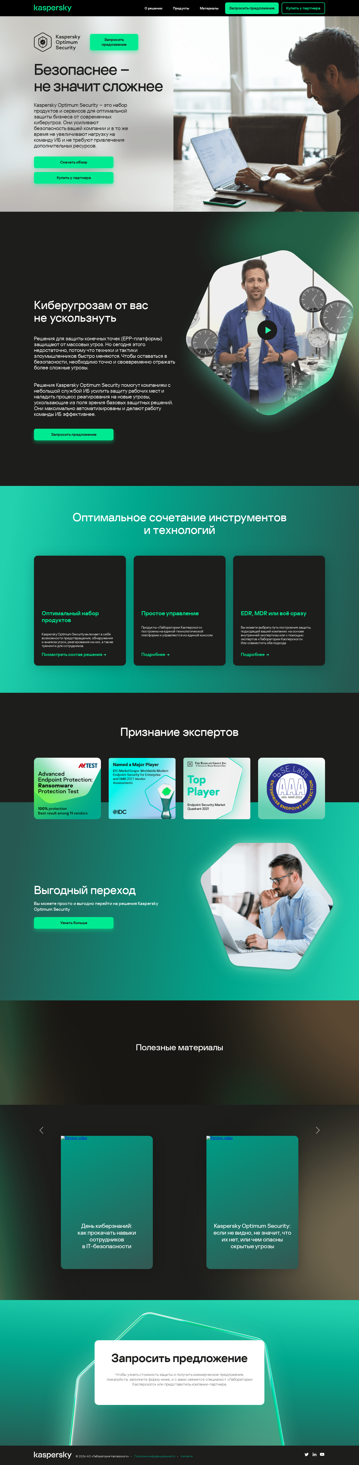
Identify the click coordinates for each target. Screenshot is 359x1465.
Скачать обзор (73, 162)
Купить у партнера (303, 8)
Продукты (181, 8)
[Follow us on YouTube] (322, 1455)
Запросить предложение (252, 8)
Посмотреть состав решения (72, 654)
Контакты (187, 1456)
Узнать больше (73, 922)
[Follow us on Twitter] (307, 1455)
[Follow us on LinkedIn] (314, 1455)
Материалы (209, 8)
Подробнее (153, 654)
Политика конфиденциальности (154, 1456)
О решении (153, 8)
